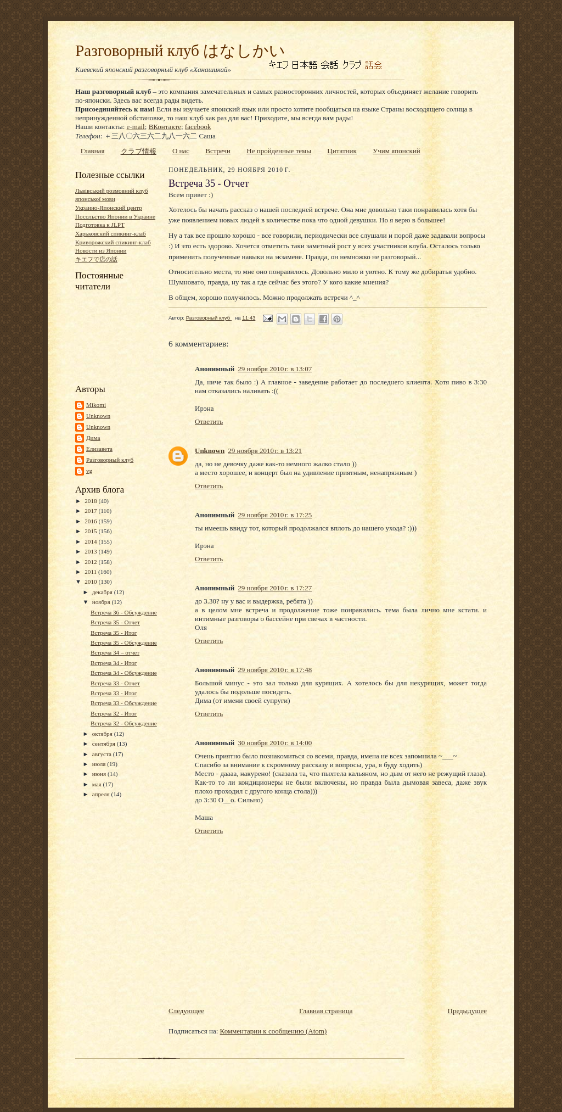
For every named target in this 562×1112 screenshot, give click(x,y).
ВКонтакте (165, 126)
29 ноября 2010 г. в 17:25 (275, 515)
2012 (91, 561)
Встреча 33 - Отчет (115, 683)
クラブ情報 (138, 151)
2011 (91, 571)
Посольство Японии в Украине (115, 216)
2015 (91, 531)
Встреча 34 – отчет (115, 652)
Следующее (186, 1011)
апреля (101, 794)
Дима (93, 437)
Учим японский (396, 151)
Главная (93, 151)
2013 (91, 551)
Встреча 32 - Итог (114, 713)
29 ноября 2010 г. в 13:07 (275, 369)
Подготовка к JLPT (100, 224)
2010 (91, 581)
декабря (103, 592)
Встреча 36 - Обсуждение (124, 612)
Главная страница (325, 1011)
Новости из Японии (100, 250)
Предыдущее (467, 1011)
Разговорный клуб (109, 459)
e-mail (136, 126)
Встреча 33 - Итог (114, 693)
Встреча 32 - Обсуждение (124, 723)
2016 (91, 521)
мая (97, 784)
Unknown (98, 415)
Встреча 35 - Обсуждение (124, 642)
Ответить (209, 421)
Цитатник (342, 151)
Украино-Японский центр (108, 207)
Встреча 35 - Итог (114, 632)
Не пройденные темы (278, 151)
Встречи (218, 151)
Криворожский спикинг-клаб (113, 242)
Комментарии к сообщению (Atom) (273, 1031)
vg (89, 470)
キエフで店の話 (96, 259)
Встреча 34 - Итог (114, 663)
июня (100, 773)
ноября (102, 602)
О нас (180, 151)
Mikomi (96, 404)
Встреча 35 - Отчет (115, 622)
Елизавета (99, 448)
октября (103, 733)
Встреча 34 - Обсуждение (124, 672)
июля (100, 764)
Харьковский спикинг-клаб (110, 233)
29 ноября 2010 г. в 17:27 (275, 588)
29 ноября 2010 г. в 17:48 (275, 670)
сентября (104, 743)
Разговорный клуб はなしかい (180, 50)
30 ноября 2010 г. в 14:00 (275, 743)
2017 (91, 510)
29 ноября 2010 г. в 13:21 (265, 450)
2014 (91, 541)
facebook (198, 126)
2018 (91, 501)
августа (102, 754)
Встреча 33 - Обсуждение (124, 703)
